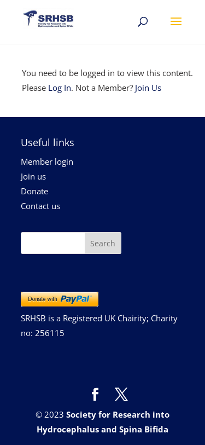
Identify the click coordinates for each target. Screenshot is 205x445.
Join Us (148, 87)
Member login (47, 161)
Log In (59, 87)
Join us (33, 176)
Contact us (40, 205)
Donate (34, 191)
